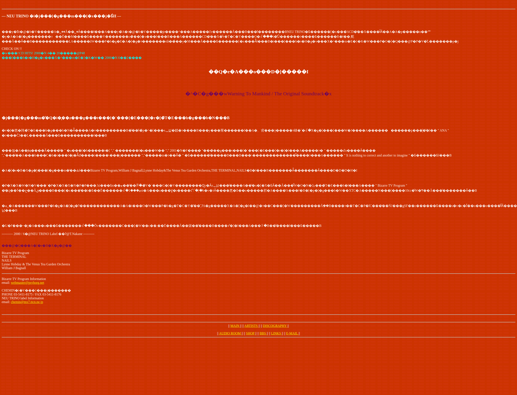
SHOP (250, 333)
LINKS (276, 333)
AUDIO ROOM (230, 333)
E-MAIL (292, 333)
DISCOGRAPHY (275, 326)
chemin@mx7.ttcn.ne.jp (27, 302)
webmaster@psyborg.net (27, 282)
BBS (263, 333)
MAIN (235, 326)
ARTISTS (251, 326)
